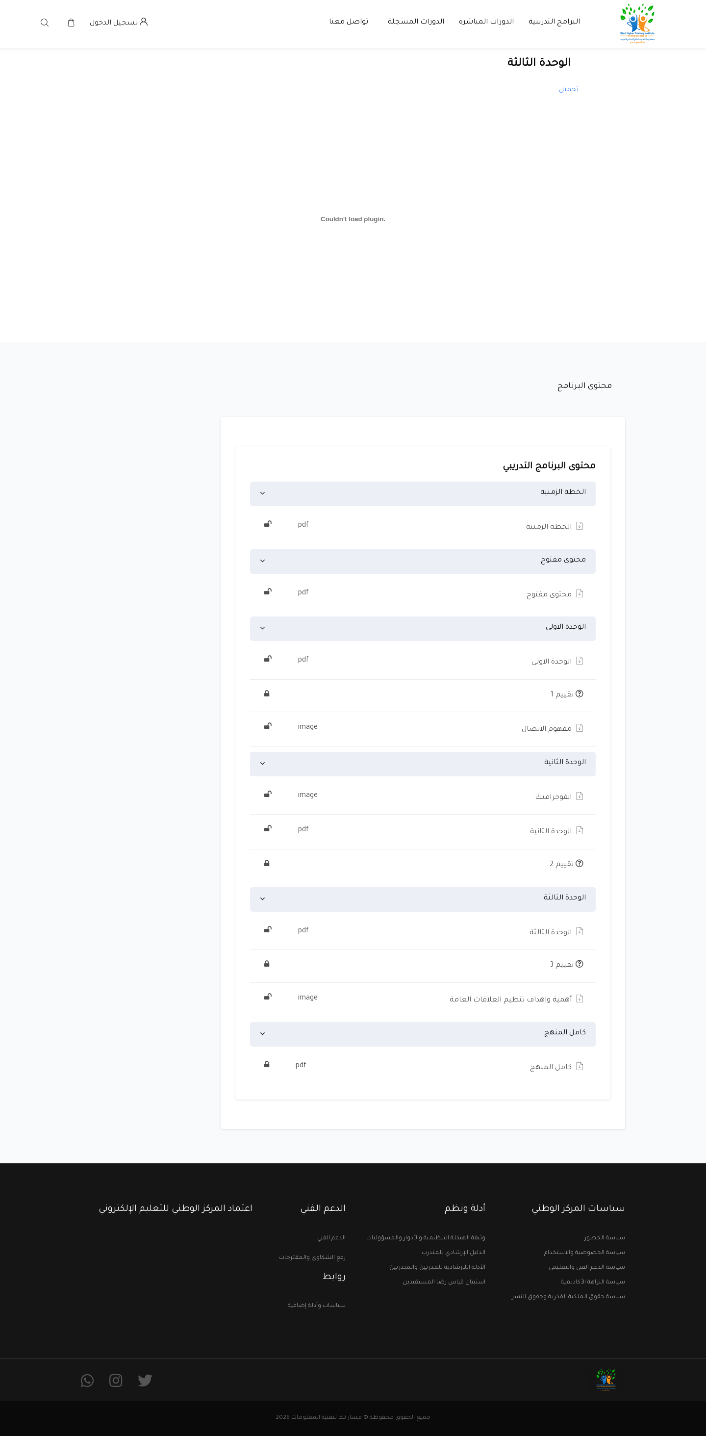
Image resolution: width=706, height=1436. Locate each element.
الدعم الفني (331, 1238)
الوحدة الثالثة (565, 898)
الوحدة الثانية (565, 763)
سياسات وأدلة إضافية (317, 1306)
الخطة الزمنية (563, 493)
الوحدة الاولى (566, 628)
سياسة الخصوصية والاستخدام (584, 1253)
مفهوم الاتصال (422, 728)
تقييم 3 (422, 966)
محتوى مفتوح (563, 560)
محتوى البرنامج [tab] (584, 386)
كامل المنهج (565, 1033)
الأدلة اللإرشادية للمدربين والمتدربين (437, 1268)
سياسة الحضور (604, 1238)
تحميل (569, 90)
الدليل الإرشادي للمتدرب (453, 1253)
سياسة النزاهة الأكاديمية (593, 1283)
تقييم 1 (422, 696)
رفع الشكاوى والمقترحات (312, 1258)
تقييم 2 (422, 865)
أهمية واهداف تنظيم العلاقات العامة (422, 999)
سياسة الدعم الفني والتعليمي (587, 1268)
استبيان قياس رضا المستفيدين (444, 1283)
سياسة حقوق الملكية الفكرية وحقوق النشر (568, 1297)
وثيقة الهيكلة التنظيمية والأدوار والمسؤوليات (425, 1238)
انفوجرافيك (422, 796)
